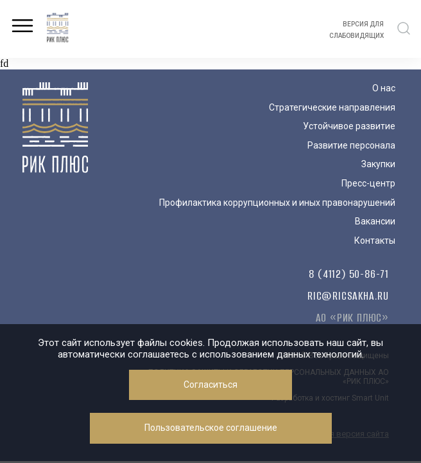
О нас (383, 88)
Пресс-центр (368, 183)
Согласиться (210, 384)
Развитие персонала (351, 145)
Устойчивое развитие (349, 126)
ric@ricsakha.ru (348, 296)
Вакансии (375, 221)
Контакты (374, 240)
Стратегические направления (332, 107)
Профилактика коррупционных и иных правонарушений (277, 202)
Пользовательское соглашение (210, 427)
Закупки (378, 164)
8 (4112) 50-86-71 (349, 274)
